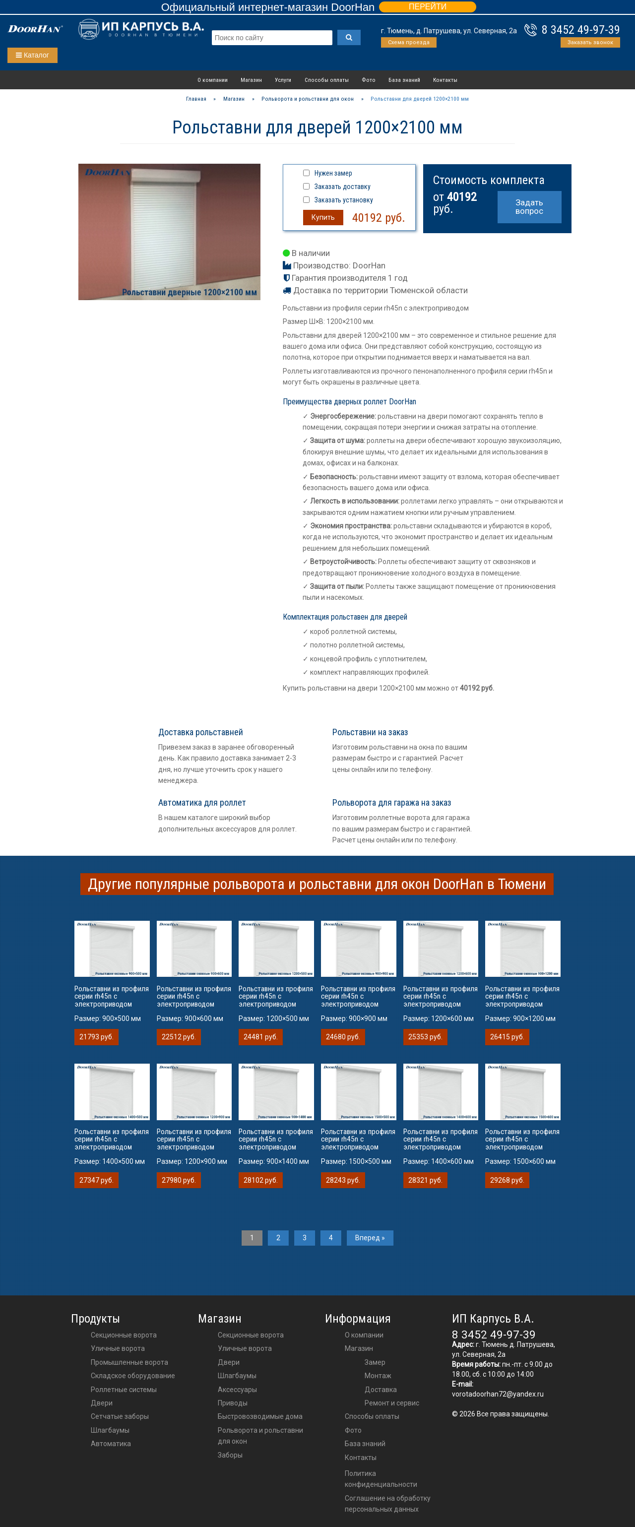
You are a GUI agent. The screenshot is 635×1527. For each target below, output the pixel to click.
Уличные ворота (118, 1348)
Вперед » (370, 1238)
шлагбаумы (237, 1376)
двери (229, 1362)
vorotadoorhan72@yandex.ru (498, 1394)
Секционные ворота (124, 1335)
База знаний (404, 79)
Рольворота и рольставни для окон (260, 1435)
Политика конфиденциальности (381, 1478)
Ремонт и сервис (392, 1403)
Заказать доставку (343, 186)
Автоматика (111, 1444)
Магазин (251, 79)
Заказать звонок (590, 42)
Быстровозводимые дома (260, 1416)
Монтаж (378, 1376)
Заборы (230, 1455)
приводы (233, 1403)
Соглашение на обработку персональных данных (388, 1503)
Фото (369, 79)
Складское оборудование (133, 1376)
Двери (102, 1403)
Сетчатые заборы (120, 1416)
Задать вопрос (529, 206)
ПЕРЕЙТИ (427, 6)
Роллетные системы (124, 1390)
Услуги (283, 79)
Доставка (381, 1390)
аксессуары (237, 1390)
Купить (323, 217)
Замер (375, 1362)
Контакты (445, 79)
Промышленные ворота (129, 1362)
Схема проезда (409, 42)
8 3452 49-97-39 (581, 30)
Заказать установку (344, 199)
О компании (212, 79)
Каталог (32, 55)
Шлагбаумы (110, 1430)
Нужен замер (333, 173)
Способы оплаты (327, 79)
